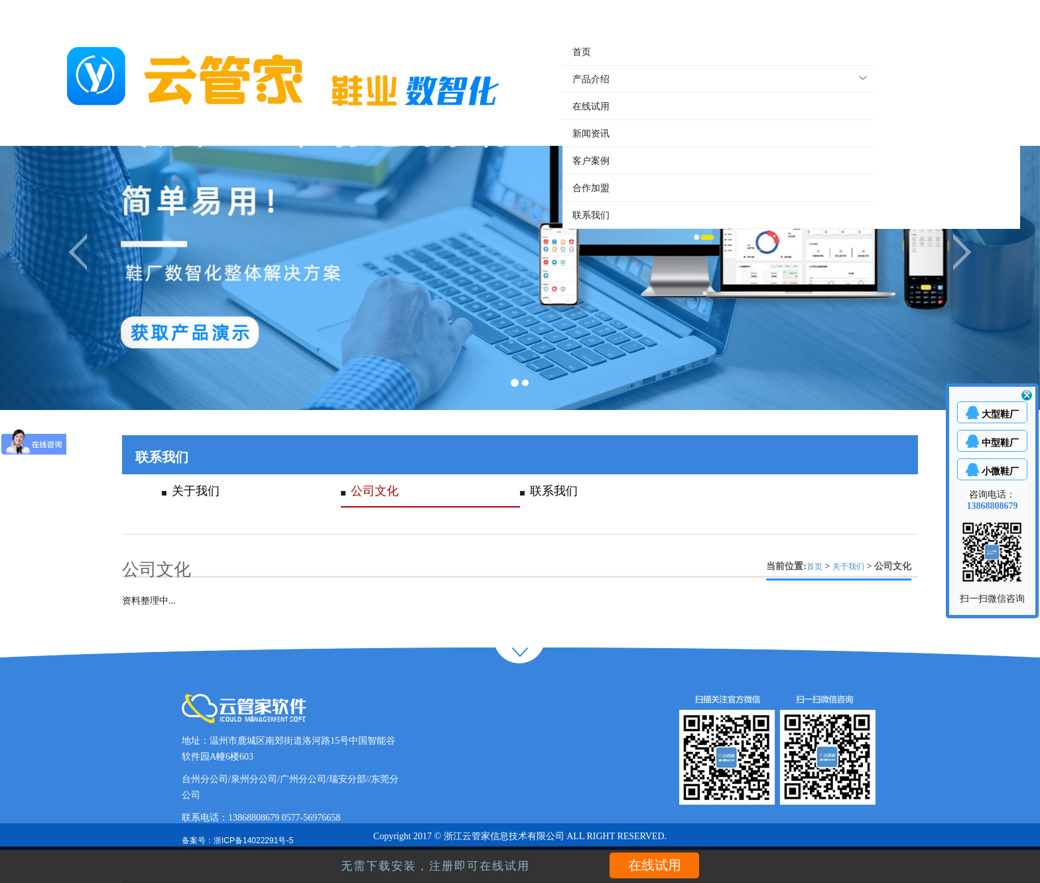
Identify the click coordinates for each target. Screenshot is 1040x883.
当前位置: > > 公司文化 (838, 566)
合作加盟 (591, 187)
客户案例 (591, 160)
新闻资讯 (591, 133)
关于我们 (196, 491)
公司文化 (375, 491)
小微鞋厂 (1000, 471)
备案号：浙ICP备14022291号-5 (237, 840)
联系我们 (591, 215)
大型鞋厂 (1000, 414)
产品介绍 (591, 79)
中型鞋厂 (1000, 442)
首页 (581, 51)
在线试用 (591, 106)
